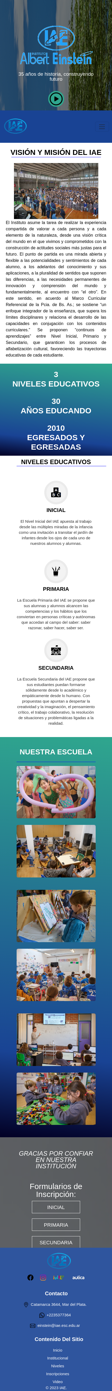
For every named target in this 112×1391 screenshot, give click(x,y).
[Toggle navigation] (102, 127)
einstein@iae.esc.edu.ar (55, 1325)
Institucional (57, 1358)
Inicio (57, 1350)
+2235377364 (55, 1315)
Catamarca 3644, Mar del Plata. (55, 1304)
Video (58, 1381)
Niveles (57, 1366)
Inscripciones (57, 1374)
